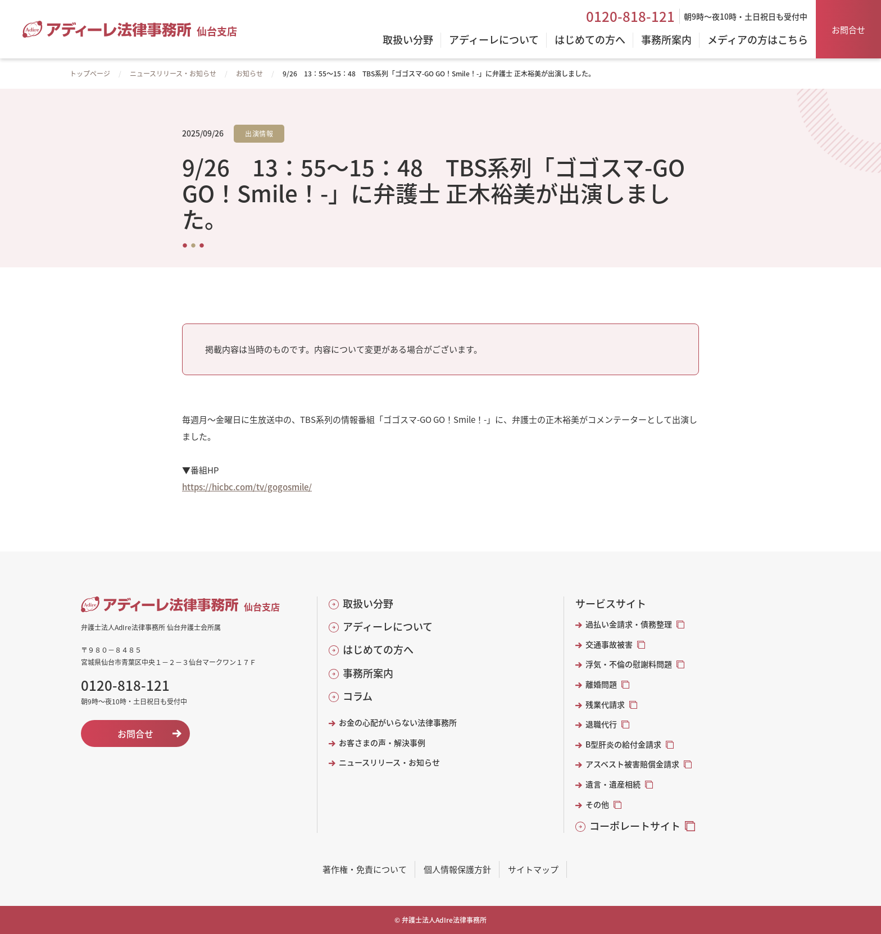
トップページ (90, 73)
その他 (597, 804)
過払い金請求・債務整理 (628, 624)
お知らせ (249, 73)
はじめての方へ (378, 650)
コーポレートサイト (634, 826)
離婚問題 (601, 684)
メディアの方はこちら (757, 40)
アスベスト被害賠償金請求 (632, 764)
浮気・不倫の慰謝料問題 (628, 664)
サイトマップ (533, 869)
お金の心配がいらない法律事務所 (398, 722)
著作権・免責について (365, 869)
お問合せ (848, 29)
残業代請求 (605, 704)
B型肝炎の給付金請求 (623, 744)
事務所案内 (368, 673)
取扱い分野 (368, 603)
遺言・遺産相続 (613, 784)
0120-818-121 (630, 16)
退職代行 (601, 724)
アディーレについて (388, 626)
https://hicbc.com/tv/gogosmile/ (247, 487)
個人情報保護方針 (457, 869)
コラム (358, 696)
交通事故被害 (609, 644)
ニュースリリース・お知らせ (173, 73)
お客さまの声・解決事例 (382, 742)
